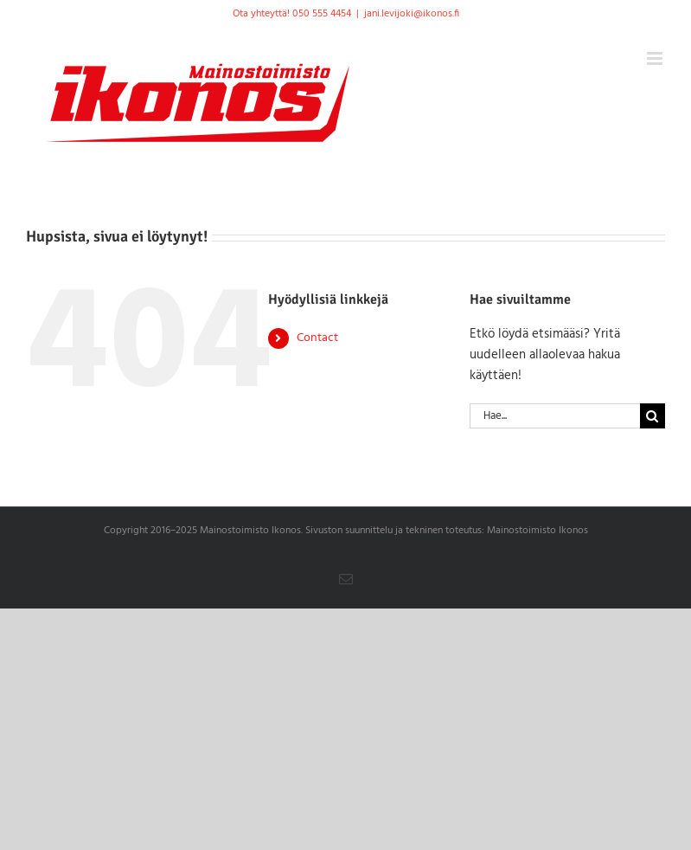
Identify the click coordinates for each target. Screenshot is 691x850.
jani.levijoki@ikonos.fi (411, 14)
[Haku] (652, 415)
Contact (317, 338)
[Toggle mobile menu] (656, 58)
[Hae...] (555, 415)
